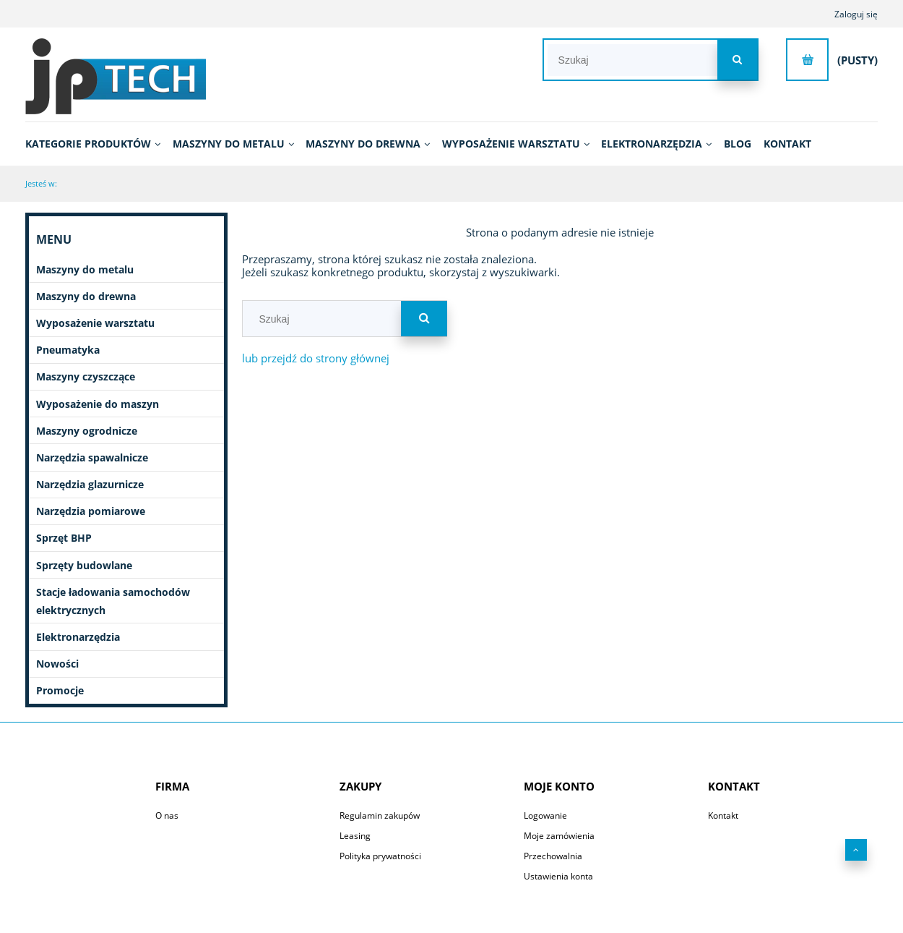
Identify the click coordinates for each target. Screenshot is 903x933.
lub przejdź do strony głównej (315, 358)
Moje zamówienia (559, 836)
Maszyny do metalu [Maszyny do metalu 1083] (85, 269)
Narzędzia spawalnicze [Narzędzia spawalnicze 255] (92, 457)
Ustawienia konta (558, 876)
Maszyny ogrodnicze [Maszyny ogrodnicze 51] (86, 431)
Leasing (355, 836)
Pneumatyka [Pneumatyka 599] (68, 350)
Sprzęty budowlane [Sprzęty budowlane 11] (84, 565)
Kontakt (723, 815)
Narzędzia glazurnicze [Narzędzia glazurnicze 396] (90, 484)
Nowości (57, 663)
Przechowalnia (553, 856)
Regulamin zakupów (380, 815)
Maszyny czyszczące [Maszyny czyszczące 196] (85, 376)
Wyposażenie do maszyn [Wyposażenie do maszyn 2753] (97, 404)
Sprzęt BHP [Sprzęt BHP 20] (64, 538)
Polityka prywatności (380, 856)
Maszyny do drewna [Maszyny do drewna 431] (86, 296)
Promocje (60, 690)
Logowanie (545, 815)
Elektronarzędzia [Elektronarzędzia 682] (78, 637)
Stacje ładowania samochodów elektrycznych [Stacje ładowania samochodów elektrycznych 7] (113, 601)
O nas (166, 815)
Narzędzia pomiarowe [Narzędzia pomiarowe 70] (90, 511)
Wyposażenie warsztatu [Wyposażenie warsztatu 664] (95, 323)
